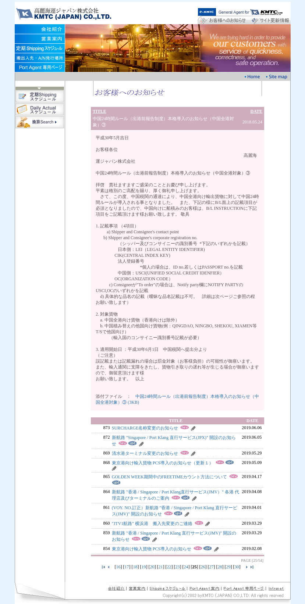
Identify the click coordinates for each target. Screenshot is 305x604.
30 (237, 566)
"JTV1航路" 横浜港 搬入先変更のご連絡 (152, 523)
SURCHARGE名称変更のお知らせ (145, 428)
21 (161, 566)
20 (152, 566)
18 (135, 566)
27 (211, 566)
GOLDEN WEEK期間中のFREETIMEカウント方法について (169, 476)
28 (220, 566)
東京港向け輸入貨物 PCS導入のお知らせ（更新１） (162, 462)
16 (118, 566)
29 (228, 566)
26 (203, 566)
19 (144, 566)
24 (186, 566)
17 (127, 566)
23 (177, 566)
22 (169, 566)
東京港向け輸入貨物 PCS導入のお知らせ (151, 548)
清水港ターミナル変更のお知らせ (145, 453)
